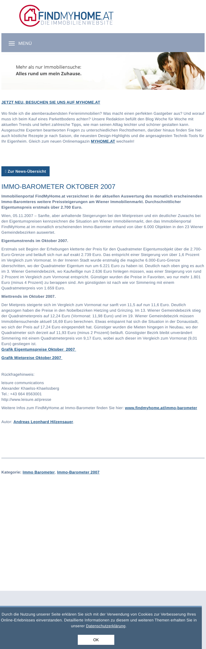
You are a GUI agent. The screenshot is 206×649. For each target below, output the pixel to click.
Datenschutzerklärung (105, 626)
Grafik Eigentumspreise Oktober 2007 (38, 349)
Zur (25, 171)
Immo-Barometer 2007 (78, 472)
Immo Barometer (39, 472)
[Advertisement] (103, 522)
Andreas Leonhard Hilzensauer (43, 421)
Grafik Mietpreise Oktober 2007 (31, 357)
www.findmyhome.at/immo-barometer (161, 408)
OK (96, 640)
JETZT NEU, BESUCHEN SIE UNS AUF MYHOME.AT (50, 102)
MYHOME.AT (103, 141)
